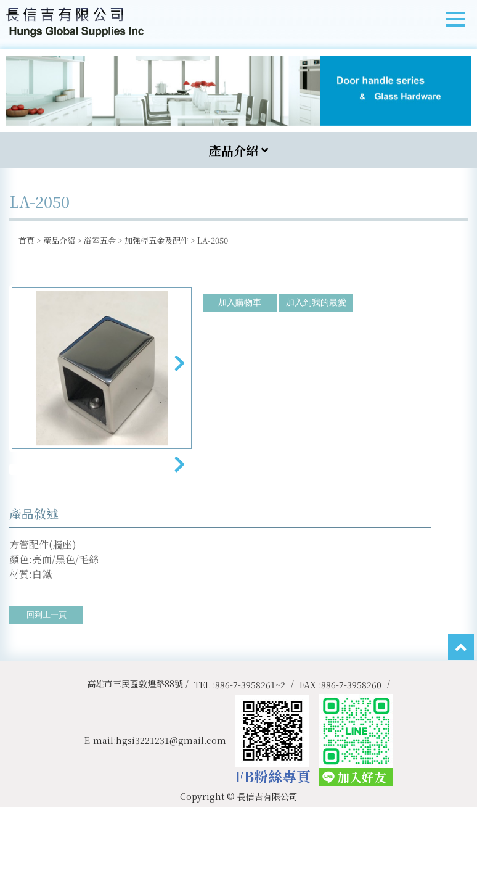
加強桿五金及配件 (156, 240)
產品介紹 (59, 240)
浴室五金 (100, 240)
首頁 (26, 240)
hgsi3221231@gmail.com (171, 812)
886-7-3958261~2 (250, 757)
